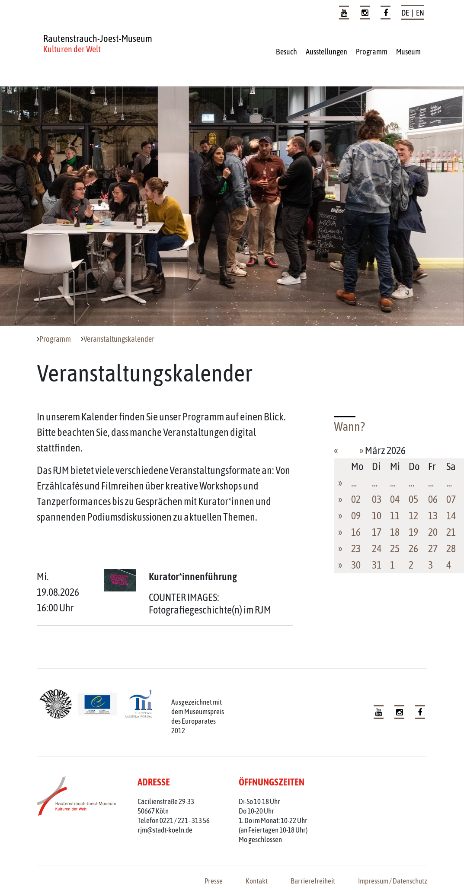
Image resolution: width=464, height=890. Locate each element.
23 (356, 548)
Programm (371, 51)
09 (356, 515)
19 (413, 532)
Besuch (286, 51)
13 (433, 515)
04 (395, 499)
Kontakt (257, 881)
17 (376, 532)
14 (451, 515)
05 (413, 499)
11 (395, 515)
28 (451, 548)
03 (376, 499)
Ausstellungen (326, 51)
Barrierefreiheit (313, 881)
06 (433, 499)
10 (376, 515)
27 (433, 548)
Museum (408, 51)
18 (395, 532)
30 (356, 565)
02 (356, 499)
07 (451, 499)
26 (413, 548)
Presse (214, 881)
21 (451, 532)
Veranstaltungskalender (118, 339)
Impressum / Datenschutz (392, 881)
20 (433, 532)
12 (413, 515)
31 (376, 565)
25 (395, 548)
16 (356, 532)
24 (376, 548)
